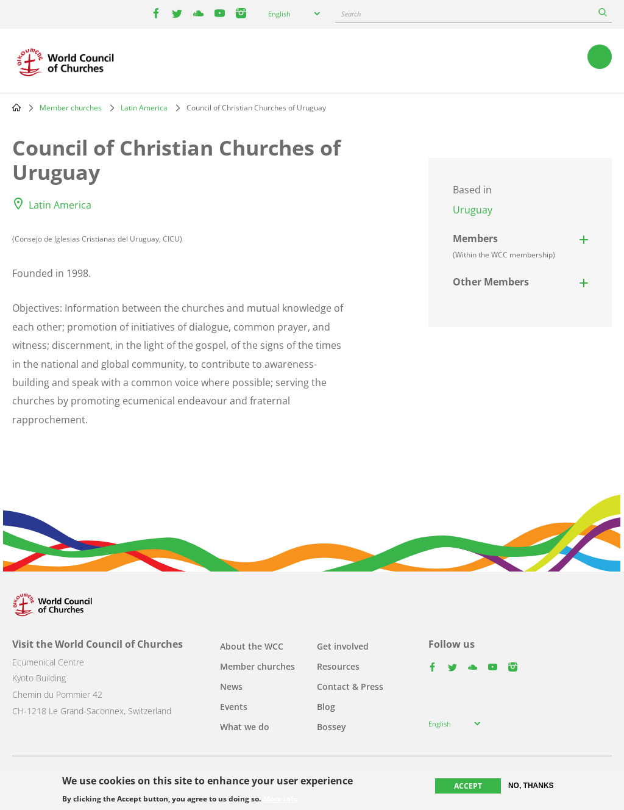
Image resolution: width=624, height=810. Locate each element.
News (231, 686)
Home (16, 107)
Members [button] (504, 246)
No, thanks (531, 785)
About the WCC (251, 646)
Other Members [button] (491, 282)
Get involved (343, 646)
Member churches (71, 107)
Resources (338, 666)
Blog (326, 706)
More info (280, 799)
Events (233, 706)
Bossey (331, 727)
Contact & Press (350, 686)
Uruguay (472, 210)
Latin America (144, 107)
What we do (244, 727)
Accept (468, 786)
